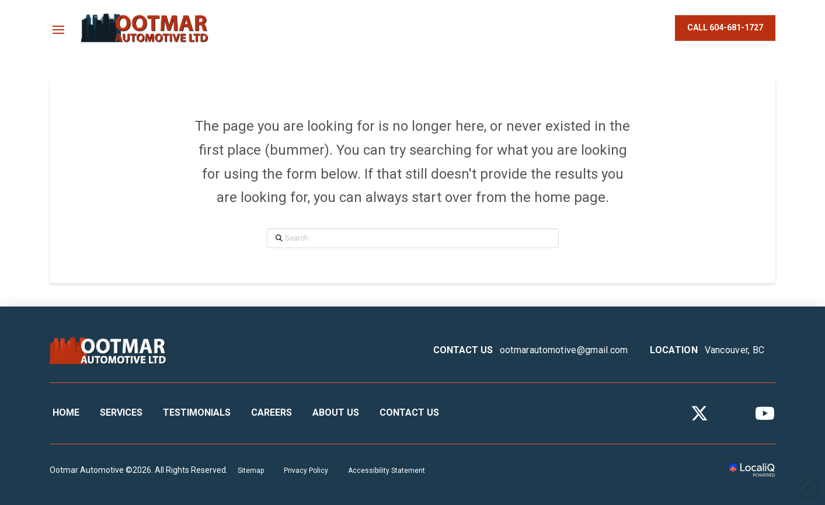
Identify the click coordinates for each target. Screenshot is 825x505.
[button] (58, 30)
